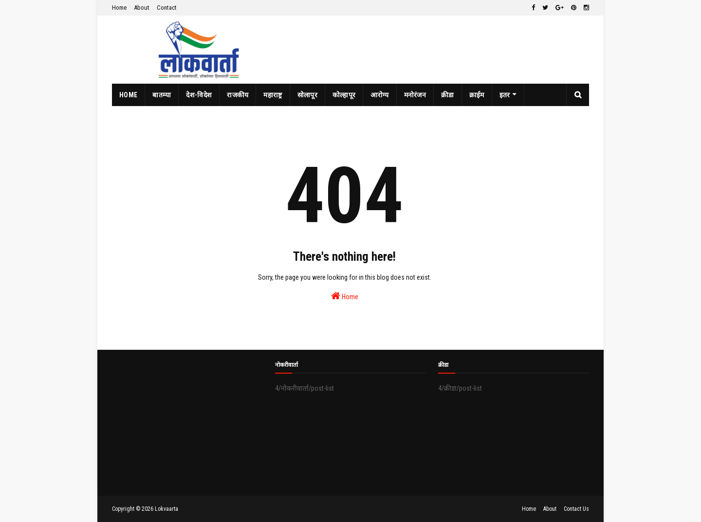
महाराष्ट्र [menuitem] (272, 95)
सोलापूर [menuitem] (307, 95)
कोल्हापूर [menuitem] (344, 95)
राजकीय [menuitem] (237, 95)
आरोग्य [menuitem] (379, 95)
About (141, 7)
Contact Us (576, 508)
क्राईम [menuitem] (476, 95)
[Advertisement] (187, 423)
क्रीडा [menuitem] (447, 95)
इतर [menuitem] (504, 95)
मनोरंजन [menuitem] (415, 95)
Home (119, 7)
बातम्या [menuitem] (161, 95)
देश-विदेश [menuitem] (199, 95)
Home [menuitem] (128, 95)
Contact (167, 7)
